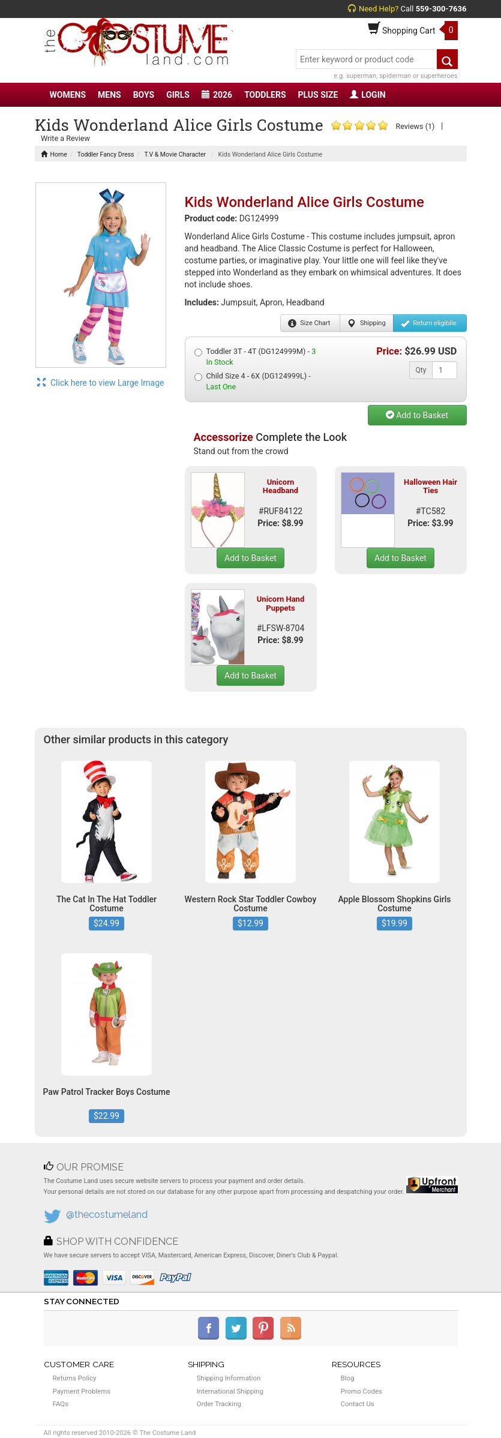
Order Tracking (219, 1404)
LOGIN (367, 95)
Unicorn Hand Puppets (280, 603)
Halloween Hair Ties (430, 486)
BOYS (143, 95)
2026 (217, 95)
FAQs (61, 1404)
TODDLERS (265, 95)
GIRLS (178, 95)
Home (54, 154)
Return (429, 323)
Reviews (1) (414, 126)
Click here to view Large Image (100, 383)
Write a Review (65, 138)
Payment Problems (82, 1391)
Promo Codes (361, 1391)
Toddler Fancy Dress (105, 154)
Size (309, 323)
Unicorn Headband (280, 486)
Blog (348, 1378)
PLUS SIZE (318, 95)
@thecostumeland (107, 1214)
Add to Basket (417, 415)
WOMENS (68, 95)
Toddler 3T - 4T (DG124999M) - (255, 357)
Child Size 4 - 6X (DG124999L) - (252, 381)
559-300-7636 (441, 8)
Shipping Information (229, 1378)
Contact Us (357, 1404)
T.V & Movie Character (175, 154)
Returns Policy (75, 1378)
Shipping (366, 323)
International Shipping (230, 1391)
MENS (109, 95)
